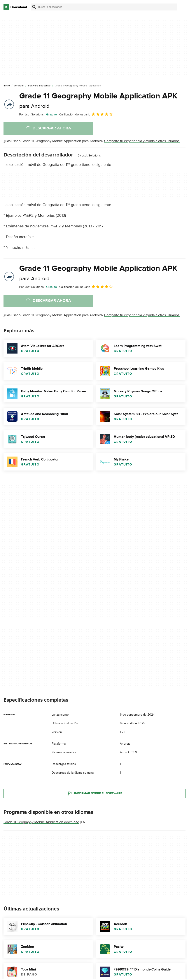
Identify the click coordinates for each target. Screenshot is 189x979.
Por (31, 114)
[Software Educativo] (39, 86)
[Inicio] (7, 86)
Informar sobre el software (94, 793)
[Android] (19, 86)
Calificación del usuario (86, 114)
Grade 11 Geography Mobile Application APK (98, 100)
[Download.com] (15, 7)
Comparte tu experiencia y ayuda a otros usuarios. (142, 141)
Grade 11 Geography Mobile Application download (41, 822)
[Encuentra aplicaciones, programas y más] (104, 6)
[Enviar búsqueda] (34, 6)
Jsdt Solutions (91, 155)
